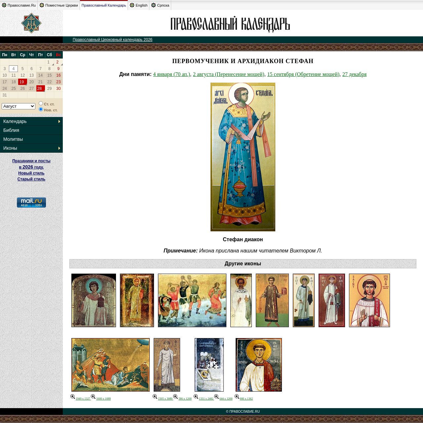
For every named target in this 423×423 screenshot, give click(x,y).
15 (49, 75)
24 (4, 88)
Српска (160, 5)
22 (49, 82)
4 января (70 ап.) (171, 74)
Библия (11, 130)
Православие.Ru (19, 5)
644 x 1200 (223, 398)
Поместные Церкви (58, 5)
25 (14, 88)
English (138, 5)
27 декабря (354, 74)
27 (31, 88)
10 (4, 75)
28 (39, 88)
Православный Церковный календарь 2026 (112, 39)
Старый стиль (31, 179)
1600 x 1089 (101, 398)
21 (40, 82)
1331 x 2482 (204, 398)
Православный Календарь (104, 5)
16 (58, 75)
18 (14, 82)
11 (14, 75)
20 (31, 82)
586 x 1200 (182, 398)
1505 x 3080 (163, 398)
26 (22, 88)
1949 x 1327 (80, 398)
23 (58, 82)
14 (40, 75)
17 (4, 82)
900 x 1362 (244, 398)
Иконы (10, 148)
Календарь (15, 121)
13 (31, 75)
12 (22, 75)
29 (49, 88)
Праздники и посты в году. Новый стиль (31, 167)
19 (21, 82)
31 (4, 95)
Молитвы (13, 139)
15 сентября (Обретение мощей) (303, 74)
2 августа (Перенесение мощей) (228, 74)
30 (58, 88)
